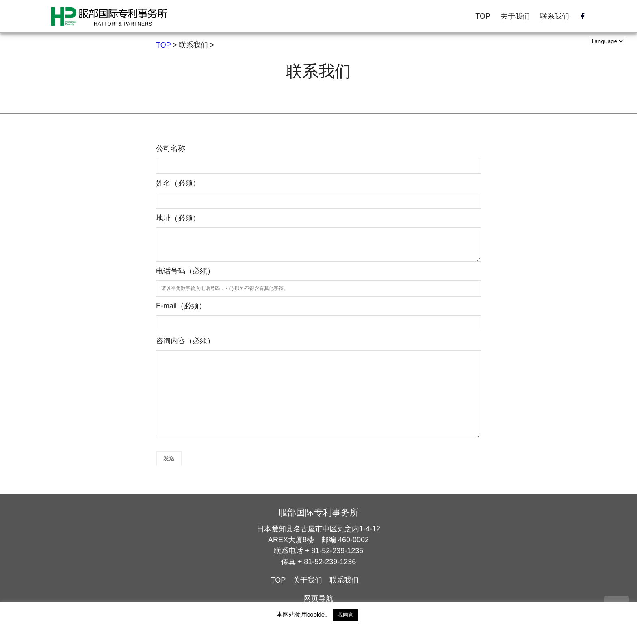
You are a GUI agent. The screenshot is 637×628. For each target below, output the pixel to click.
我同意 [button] (345, 615)
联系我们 (554, 16)
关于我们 (515, 16)
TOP (482, 16)
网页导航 (318, 598)
